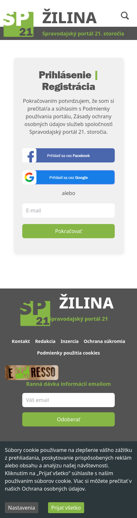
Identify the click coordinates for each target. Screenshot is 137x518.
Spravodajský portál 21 (78, 318)
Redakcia (45, 341)
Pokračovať (68, 231)
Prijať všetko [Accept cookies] (66, 507)
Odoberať (68, 419)
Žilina (69, 17)
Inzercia (70, 341)
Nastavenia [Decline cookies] (21, 507)
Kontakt (21, 341)
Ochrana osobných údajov (53, 488)
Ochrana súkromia (104, 341)
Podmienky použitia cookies (68, 353)
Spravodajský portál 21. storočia (83, 33)
